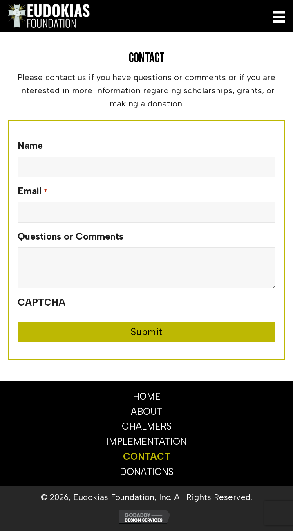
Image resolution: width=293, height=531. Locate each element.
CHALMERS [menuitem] (147, 426)
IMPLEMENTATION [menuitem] (146, 441)
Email (32, 191)
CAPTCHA (41, 302)
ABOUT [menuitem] (147, 411)
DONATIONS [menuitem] (147, 471)
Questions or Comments (70, 236)
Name (30, 145)
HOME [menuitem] (147, 396)
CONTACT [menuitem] (146, 456)
